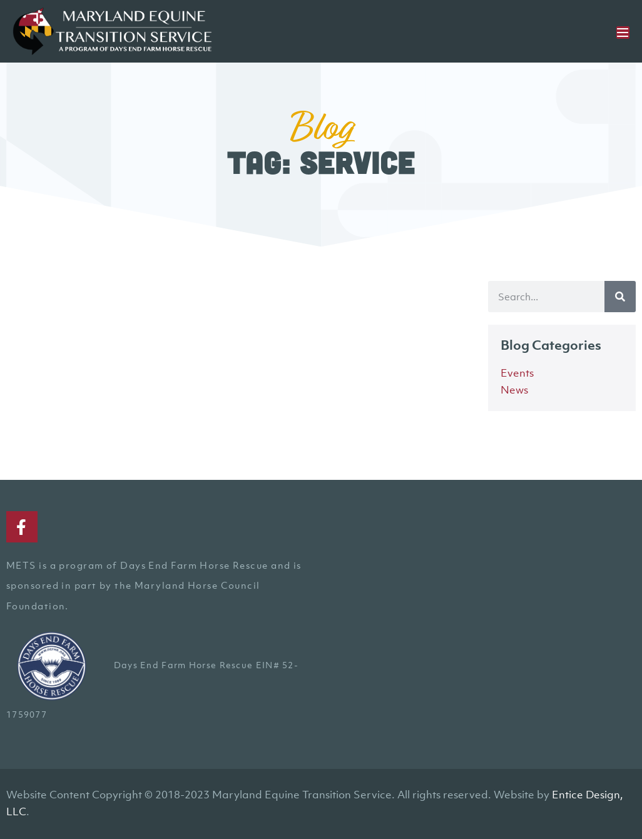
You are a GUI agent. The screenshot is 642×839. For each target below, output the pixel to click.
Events (517, 373)
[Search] (620, 296)
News (514, 390)
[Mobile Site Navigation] (622, 32)
